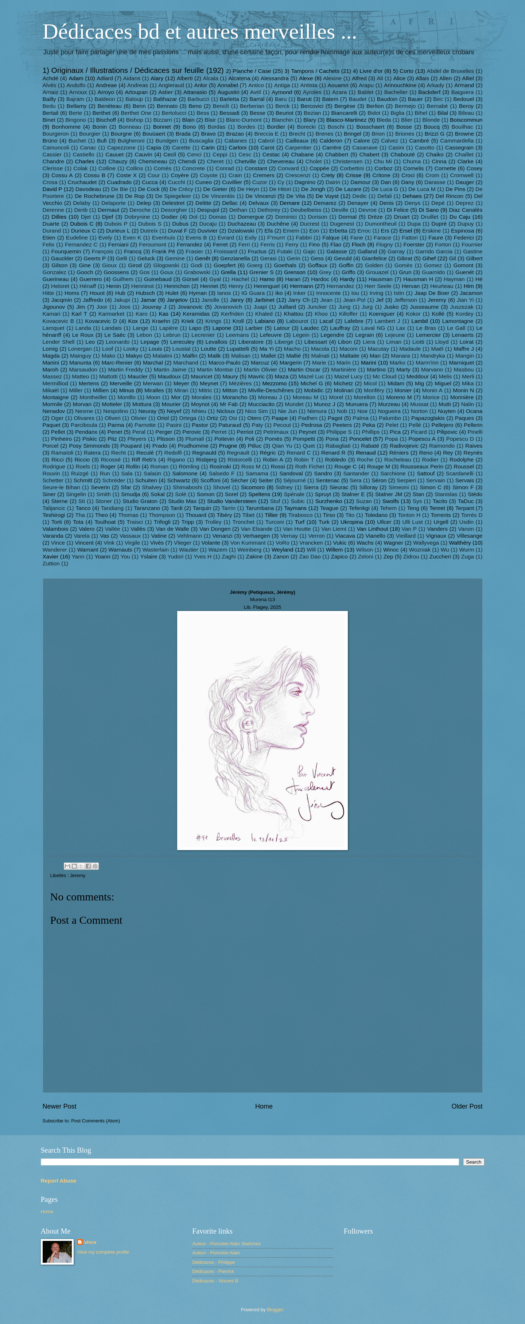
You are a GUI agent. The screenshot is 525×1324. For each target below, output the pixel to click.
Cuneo (203, 182)
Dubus (180, 224)
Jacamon (471, 293)
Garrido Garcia (433, 251)
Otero (254, 418)
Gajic (309, 251)
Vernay (289, 536)
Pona (332, 439)
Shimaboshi (187, 487)
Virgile (132, 543)
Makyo (134, 356)
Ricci (57, 459)
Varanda (53, 536)
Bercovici (312, 106)
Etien (49, 237)
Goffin (346, 265)
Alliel (468, 78)
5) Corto (403, 71)
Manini (51, 362)
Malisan (240, 356)
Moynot (200, 404)
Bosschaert (370, 127)
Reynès (472, 452)
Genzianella (235, 258)
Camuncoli (56, 147)
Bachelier (396, 92)
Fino (314, 244)
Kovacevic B (58, 321)
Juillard (287, 307)
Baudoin (387, 99)
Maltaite (349, 356)
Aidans (131, 78)
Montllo (126, 397)
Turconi (274, 522)
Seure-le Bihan (61, 487)
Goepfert (225, 265)
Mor (176, 397)
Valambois (56, 529)
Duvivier (208, 230)
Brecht (297, 134)
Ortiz (212, 418)
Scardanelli (460, 473)
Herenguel (267, 286)
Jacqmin (61, 300)
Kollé (438, 314)
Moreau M (305, 397)
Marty (403, 369)
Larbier (254, 328)
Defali (384, 196)
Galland (367, 251)
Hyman (198, 293)
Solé (180, 494)
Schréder (113, 480)
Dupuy (466, 224)
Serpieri (406, 480)
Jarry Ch (299, 300)
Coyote (209, 175)
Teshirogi (54, 515)
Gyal (215, 279)
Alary (157, 78)
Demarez (325, 203)
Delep (143, 203)
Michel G (311, 383)
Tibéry (224, 515)
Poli (249, 439)
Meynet (209, 383)
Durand (52, 230)
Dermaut (108, 210)
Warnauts (120, 549)
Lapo (195, 328)
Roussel (464, 466)
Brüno (50, 140)
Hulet (172, 293)
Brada (183, 134)
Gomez (433, 265)
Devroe (367, 210)
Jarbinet (264, 300)
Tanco (82, 508)
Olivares (84, 418)
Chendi (187, 161)
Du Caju (460, 217)
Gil (452, 258)
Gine (85, 265)
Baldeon (104, 99)
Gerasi (268, 258)
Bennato (167, 106)
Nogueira (389, 411)
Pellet (58, 432)
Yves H (202, 556)
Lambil (419, 321)
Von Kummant (247, 543)
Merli (468, 376)
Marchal (153, 362)
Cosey (475, 168)
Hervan (411, 286)
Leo (90, 342)
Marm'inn (427, 362)
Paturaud (229, 425)
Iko (279, 293)
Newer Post (60, 1106)
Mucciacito (261, 404)
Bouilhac (462, 127)
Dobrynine (137, 217)
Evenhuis (163, 237)
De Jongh (313, 189)
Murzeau (389, 404)
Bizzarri (162, 120)
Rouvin (51, 473)
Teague (329, 508)
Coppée (319, 168)
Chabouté (402, 154)
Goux (167, 272)
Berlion (375, 106)
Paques (464, 418)
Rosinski (220, 466)
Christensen (347, 161)
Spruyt (323, 494)
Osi (233, 418)
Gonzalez (54, 272)
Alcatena (239, 78)
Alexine (332, 78)
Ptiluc (254, 446)
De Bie (119, 189)
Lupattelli (238, 349)
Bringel (352, 134)
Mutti (445, 404)
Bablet (366, 92)
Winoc (391, 549)
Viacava (345, 536)
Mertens (89, 383)
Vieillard (406, 536)
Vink (109, 543)
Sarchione (393, 473)
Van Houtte (297, 529)
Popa (391, 439)
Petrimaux (276, 432)
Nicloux (226, 411)
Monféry (374, 390)
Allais (422, 78)
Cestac (271, 154)
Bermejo (405, 106)
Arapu (366, 85)
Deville (339, 210)
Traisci (135, 522)
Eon (314, 230)
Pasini (174, 425)
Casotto (424, 147)
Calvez (389, 140)
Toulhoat (105, 522)
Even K (132, 237)
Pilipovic (447, 432)
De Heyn (248, 189)
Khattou (293, 314)
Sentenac (327, 480)
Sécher (240, 480)
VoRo (282, 543)
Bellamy (77, 106)
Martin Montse (215, 369)
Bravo (208, 134)
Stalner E (353, 494)
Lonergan (80, 349)
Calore (361, 140)
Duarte (51, 224)
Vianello (375, 536)
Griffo (348, 272)
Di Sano (429, 210)
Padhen (308, 418)
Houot (97, 293)
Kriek (188, 321)
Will (311, 549)
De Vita (295, 196)
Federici (464, 237)
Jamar (148, 300)
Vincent (84, 543)
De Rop (134, 196)
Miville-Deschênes (270, 390)
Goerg (254, 265)
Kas (163, 314)
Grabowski (197, 272)
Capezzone (121, 147)
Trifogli (162, 522)
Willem (334, 549)
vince (90, 1242)
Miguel (443, 383)
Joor (101, 307)
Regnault (238, 452)
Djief (107, 217)
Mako (109, 356)
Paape (280, 418)
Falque (330, 237)
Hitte (48, 293)
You (125, 556)
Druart (402, 217)
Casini (396, 147)
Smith (103, 494)
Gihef (429, 258)
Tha (80, 515)
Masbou (464, 369)
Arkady (435, 85)
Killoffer (348, 314)
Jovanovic (190, 307)
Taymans (295, 508)
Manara (400, 356)
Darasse (434, 182)
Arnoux (78, 92)
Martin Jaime (170, 369)
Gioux (109, 265)
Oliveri (113, 418)
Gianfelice (374, 258)
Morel (336, 397)
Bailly (49, 99)
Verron (316, 536)
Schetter (53, 480)
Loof (107, 349)
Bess (203, 113)
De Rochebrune (94, 196)
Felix (49, 244)
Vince (58, 543)
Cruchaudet (82, 182)
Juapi (260, 307)
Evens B (196, 237)
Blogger (275, 1309)
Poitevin (224, 439)
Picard (419, 432)
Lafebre (353, 321)
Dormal (347, 217)
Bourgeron (56, 134)
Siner (49, 494)
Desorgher (174, 210)
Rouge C (345, 466)
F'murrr (276, 237)
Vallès (138, 529)
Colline (107, 168)
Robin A (273, 459)
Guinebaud (158, 279)
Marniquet (461, 362)
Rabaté (370, 446)
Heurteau (442, 286)
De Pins (455, 189)
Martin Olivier (260, 369)
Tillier (271, 515)
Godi (196, 265)
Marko (397, 362)
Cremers (263, 175)
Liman (393, 342)
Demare (290, 203)
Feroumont (152, 244)
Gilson (59, 265)
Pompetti (304, 439)
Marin (344, 362)
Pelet (391, 425)
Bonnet (162, 127)
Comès (162, 168)
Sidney (284, 487)
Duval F (177, 230)
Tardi (176, 508)
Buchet (77, 140)
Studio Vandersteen (231, 501)
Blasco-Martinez (346, 120)
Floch (359, 244)
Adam (76, 78)
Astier (165, 92)
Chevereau (281, 161)
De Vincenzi (260, 196)
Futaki (284, 251)
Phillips (371, 432)
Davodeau (88, 189)
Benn (139, 106)
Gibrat (404, 258)
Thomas (128, 515)
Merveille (121, 383)
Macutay (378, 349)
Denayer (358, 203)
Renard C (299, 452)
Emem (291, 230)
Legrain (364, 335)
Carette (181, 147)
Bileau (466, 113)
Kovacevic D (101, 321)
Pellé (415, 425)
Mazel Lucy (348, 376)
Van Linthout (372, 529)
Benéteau (110, 106)
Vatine (159, 536)
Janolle (210, 300)
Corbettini (352, 168)
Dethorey (268, 210)
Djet (86, 217)
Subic (298, 501)
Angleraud (171, 85)
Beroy (466, 106)
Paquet (52, 425)
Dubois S (150, 224)
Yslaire (148, 556)
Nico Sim (256, 411)
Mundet (294, 404)
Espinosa (462, 230)
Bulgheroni (131, 140)
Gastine (472, 251)
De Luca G (385, 189)
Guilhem (122, 279)
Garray (396, 251)
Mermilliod (55, 383)
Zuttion (51, 563)
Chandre (53, 161)
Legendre (332, 335)
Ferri (244, 244)
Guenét (464, 272)
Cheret (215, 161)
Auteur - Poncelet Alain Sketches (226, 1243)
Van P (409, 529)
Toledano (376, 515)
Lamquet (54, 328)
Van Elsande (257, 529)
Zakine (254, 556)
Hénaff (87, 286)
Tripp (187, 522)
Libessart (315, 342)
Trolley (213, 522)
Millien (101, 390)
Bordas (217, 127)
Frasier (194, 251)
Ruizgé (80, 473)
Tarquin (202, 508)
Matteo (80, 376)
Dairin (333, 182)
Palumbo (390, 418)
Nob (342, 411)
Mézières (240, 383)
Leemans (237, 335)
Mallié (293, 356)
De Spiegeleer (173, 196)
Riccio (82, 459)
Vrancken (311, 543)
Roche (365, 459)
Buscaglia (201, 140)
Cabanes (236, 140)
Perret (219, 432)
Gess (317, 258)
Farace (382, 237)
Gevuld (343, 258)
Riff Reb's (144, 459)
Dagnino (305, 182)
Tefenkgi (359, 508)
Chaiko (435, 154)
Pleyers (137, 439)
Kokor (413, 314)
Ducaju (208, 224)
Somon (205, 494)
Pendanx (86, 432)
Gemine (174, 258)
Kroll (238, 321)
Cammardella (457, 140)
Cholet (314, 161)
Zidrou (411, 556)
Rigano (176, 459)
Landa (83, 328)
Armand (464, 85)
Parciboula (84, 425)
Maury (230, 376)
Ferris (267, 244)
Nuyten (447, 411)
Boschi (335, 127)
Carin (208, 147)
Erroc (364, 230)
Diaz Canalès (465, 210)
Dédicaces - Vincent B (215, 1281)
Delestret (173, 203)
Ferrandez (189, 244)
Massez (52, 376)
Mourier (171, 404)
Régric (268, 452)
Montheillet (93, 397)
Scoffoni (210, 480)
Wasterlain (156, 549)
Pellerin (473, 425)
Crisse (354, 175)
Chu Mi (383, 161)
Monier (403, 390)
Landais (112, 328)
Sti (81, 501)
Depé (438, 203)
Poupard (130, 446)
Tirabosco (300, 515)
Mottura (141, 404)
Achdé (51, 78)
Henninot (142, 286)
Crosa (50, 182)
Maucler (138, 376)
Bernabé (437, 106)
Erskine (431, 230)
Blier (406, 120)
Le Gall (456, 328)
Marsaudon (83, 369)
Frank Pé (163, 251)
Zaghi (229, 556)
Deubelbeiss (306, 210)
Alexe (306, 78)
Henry (236, 286)
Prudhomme (193, 446)
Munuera (357, 404)
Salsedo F (221, 473)
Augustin (229, 92)
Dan (386, 182)
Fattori (410, 237)
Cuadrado (119, 182)
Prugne (228, 446)
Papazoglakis (428, 418)
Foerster (414, 244)
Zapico (339, 556)
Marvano (432, 369)
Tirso (329, 515)
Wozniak (420, 549)
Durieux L (118, 230)
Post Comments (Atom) (95, 1121)
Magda (51, 356)
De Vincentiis (218, 196)
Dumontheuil (381, 224)
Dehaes (412, 196)
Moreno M (399, 397)
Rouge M (378, 466)
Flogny (384, 244)
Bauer (415, 99)
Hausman (381, 279)
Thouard (196, 515)
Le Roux (83, 335)
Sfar (126, 487)
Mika (468, 383)
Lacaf (326, 321)
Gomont (463, 265)
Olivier (139, 418)
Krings (213, 321)
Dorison (317, 217)
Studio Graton (140, 501)
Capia (154, 147)
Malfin (189, 356)
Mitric (205, 390)
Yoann (102, 556)
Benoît (221, 106)
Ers (385, 230)
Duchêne (278, 224)
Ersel (405, 230)
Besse (257, 113)
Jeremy (437, 300)
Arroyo (106, 92)
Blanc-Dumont (244, 120)
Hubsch (145, 293)
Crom (432, 175)
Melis (445, 376)
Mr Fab (229, 404)
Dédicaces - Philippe (213, 1262)
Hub (120, 293)
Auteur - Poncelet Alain (216, 1252)
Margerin (291, 362)
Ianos (224, 293)
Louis (155, 349)
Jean (326, 300)
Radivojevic (404, 446)
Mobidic (313, 390)
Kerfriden (232, 314)
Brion (378, 134)
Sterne (59, 501)
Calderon (331, 140)
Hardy (347, 279)
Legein (301, 335)
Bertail (51, 113)
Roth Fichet (309, 466)
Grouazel (377, 272)
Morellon (365, 397)
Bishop (134, 120)
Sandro (323, 473)
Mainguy (80, 356)
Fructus (257, 251)
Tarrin (228, 508)
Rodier (430, 459)
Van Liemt (333, 529)
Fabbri (304, 237)
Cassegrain (459, 147)
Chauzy (117, 161)
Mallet (268, 356)
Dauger (464, 182)
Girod (135, 265)
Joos (124, 307)
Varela (81, 536)
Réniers (399, 452)
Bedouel (463, 99)
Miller (75, 390)
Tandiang (112, 508)
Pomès (273, 439)
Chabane (302, 154)
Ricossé (111, 459)
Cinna (439, 161)
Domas (217, 217)
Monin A (432, 390)
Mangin (464, 356)
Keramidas (196, 314)
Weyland (282, 549)
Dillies (58, 217)
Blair (210, 120)
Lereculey (182, 342)
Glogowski (166, 265)
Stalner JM (388, 494)
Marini (368, 362)
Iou (355, 293)
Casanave (365, 147)
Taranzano (147, 508)
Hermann (301, 286)
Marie (319, 362)
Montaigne (56, 397)
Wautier (188, 549)
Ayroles (312, 92)
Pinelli (474, 432)
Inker (299, 293)
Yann (78, 556)
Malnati (320, 356)
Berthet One (136, 113)
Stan (418, 494)
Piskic (89, 439)
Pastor (200, 425)
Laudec (310, 328)
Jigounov (54, 307)
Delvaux (259, 203)
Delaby (81, 203)
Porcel (51, 446)
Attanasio (195, 92)
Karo (142, 314)
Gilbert (474, 258)
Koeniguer (381, 314)
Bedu (49, 106)
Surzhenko (328, 501)
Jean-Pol (354, 300)
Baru (281, 99)
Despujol (208, 210)
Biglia (397, 113)
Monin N (463, 390)
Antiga (282, 85)
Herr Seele (378, 286)
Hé (479, 279)
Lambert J (387, 321)
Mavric (256, 376)
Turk (324, 522)
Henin (113, 286)
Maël (437, 349)
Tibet (248, 515)
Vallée (112, 529)
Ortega (187, 418)
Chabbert (337, 154)
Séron (379, 480)
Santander (356, 473)
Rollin (133, 466)
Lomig (50, 349)
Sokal (158, 494)
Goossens (116, 272)
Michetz (343, 383)
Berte (75, 113)
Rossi (278, 466)
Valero (86, 529)
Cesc (244, 154)
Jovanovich (228, 307)
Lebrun (171, 335)
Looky (130, 349)
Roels (82, 466)
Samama (257, 473)
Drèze (375, 217)
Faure (435, 237)
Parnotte (145, 425)
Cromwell (462, 175)
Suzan (364, 501)
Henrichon (177, 286)
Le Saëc (114, 335)
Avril (255, 92)
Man (375, 356)
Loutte (208, 349)
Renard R (333, 452)
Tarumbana (260, 508)
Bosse (404, 127)
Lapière (168, 328)
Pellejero (443, 425)
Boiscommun (466, 120)
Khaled (264, 314)
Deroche (140, 210)
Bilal (443, 113)
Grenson (295, 272)
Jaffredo (93, 300)
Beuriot (284, 113)
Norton (419, 411)
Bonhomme (66, 127)
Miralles (154, 390)
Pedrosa (311, 425)
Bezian (312, 113)
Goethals (285, 265)
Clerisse (53, 168)
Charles (84, 161)
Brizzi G (435, 134)
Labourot (297, 321)
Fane (356, 237)
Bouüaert (154, 134)
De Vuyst (327, 196)
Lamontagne (458, 321)
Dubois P (116, 224)
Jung (344, 307)
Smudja (130, 494)
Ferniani (118, 244)
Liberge (284, 342)
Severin (100, 487)
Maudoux (169, 376)
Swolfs (390, 501)
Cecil (169, 154)
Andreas (137, 85)
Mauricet (201, 376)
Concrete (193, 168)
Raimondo (442, 446)
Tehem (388, 508)
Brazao (235, 134)
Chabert (369, 154)
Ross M (251, 466)
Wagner (393, 543)
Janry (237, 300)
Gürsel (190, 279)
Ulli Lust (412, 522)
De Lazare (348, 189)
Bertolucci (174, 113)
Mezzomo (274, 383)
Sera (356, 480)
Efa (268, 230)
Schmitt (83, 480)
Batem (330, 99)
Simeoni (399, 487)
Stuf (275, 501)
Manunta (80, 362)
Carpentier (298, 147)
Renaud (366, 452)
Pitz (112, 439)
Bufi (102, 140)
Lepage (149, 342)
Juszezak (461, 307)
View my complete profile (103, 1252)
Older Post (466, 1106)
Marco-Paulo (225, 362)
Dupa (414, 224)
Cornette (445, 168)
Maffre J (464, 349)
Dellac (230, 203)
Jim (80, 307)
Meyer (181, 383)
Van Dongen (214, 529)
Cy (280, 182)
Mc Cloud (384, 376)
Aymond (282, 92)
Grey (325, 272)
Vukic (339, 543)
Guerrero (90, 279)
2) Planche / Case (248, 71)
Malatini (162, 356)
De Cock (149, 189)
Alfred (359, 78)
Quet (309, 446)
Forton (443, 244)
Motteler (112, 404)
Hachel (240, 279)
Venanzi (223, 536)
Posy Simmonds (89, 446)
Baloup (134, 99)
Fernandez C (81, 244)
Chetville (245, 161)
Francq (132, 251)
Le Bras (426, 328)
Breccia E (266, 134)
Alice (399, 78)
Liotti (418, 342)
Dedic (359, 196)
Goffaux (317, 265)
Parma (116, 425)
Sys (417, 501)
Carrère (331, 147)
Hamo (267, 279)
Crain (235, 175)
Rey (448, 452)
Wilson (364, 549)
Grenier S (261, 272)
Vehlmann (189, 536)
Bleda (384, 120)
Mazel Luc (311, 376)
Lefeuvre (271, 335)
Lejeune (395, 335)
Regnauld (204, 452)
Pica (395, 432)
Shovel (221, 487)
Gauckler (62, 258)
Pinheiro (61, 439)
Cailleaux (297, 140)
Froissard (225, 251)
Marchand (185, 362)
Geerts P (94, 258)
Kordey (465, 314)
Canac (88, 147)
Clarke (465, 161)
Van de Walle (172, 529)
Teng (413, 508)
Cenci (194, 154)
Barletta (229, 99)
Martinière (343, 369)
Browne (464, 134)
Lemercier (428, 335)
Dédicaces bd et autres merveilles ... (200, 31)
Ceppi (220, 154)
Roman (159, 466)
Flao (335, 244)
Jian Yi (465, 300)
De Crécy (181, 189)
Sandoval (291, 473)
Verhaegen (256, 536)
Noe (362, 411)
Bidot (374, 113)
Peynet (307, 432)
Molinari (344, 390)
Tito (349, 515)
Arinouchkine (400, 85)
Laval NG (373, 328)
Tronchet (243, 522)
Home (264, 1106)
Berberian (252, 106)
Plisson (166, 439)
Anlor (200, 85)
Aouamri (338, 85)
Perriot (245, 432)
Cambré (419, 140)
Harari (292, 279)
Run (105, 473)
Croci (408, 175)
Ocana (474, 411)
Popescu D (460, 439)
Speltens (259, 494)
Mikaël (51, 390)
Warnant (87, 549)
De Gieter (215, 189)
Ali (380, 78)
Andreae (106, 85)
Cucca (150, 182)
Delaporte (113, 203)
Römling (189, 466)
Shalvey (152, 487)
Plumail (195, 439)
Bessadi (229, 113)
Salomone (185, 473)
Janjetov (177, 300)
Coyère (180, 175)
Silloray (368, 487)
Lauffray (340, 328)
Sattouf (426, 473)
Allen (445, 78)
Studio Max (182, 501)
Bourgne (121, 134)
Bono (189, 127)
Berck (282, 106)
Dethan (238, 210)
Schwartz (178, 480)
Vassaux (130, 536)
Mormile (53, 404)
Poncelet (360, 439)
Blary (309, 120)
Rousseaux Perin (421, 466)
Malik (214, 356)
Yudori (175, 556)
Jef (380, 300)
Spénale (294, 494)
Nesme (84, 411)
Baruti (304, 99)
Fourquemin (66, 251)
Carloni (237, 147)
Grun (405, 272)
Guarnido (433, 272)
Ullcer (384, 522)
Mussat (419, 404)
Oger (57, 418)
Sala (126, 473)
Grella (228, 272)
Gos (144, 272)
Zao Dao (309, 556)
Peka (368, 425)
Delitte (203, 203)
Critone (381, 175)
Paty (257, 425)
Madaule (410, 349)
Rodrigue (54, 466)
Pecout (282, 425)
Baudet (357, 99)
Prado (159, 446)
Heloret (60, 286)
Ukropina (352, 522)
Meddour (418, 376)
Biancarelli (344, 113)
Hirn (469, 286)
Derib (81, 210)
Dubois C (81, 224)
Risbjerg (206, 459)
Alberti (185, 78)
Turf (299, 522)
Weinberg (249, 549)
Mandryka (432, 356)
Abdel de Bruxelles (450, 71)
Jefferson (405, 300)
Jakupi (122, 300)
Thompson (162, 515)
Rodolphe (462, 459)
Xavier (51, 556)
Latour (282, 328)
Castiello (83, 154)
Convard (288, 168)
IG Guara (253, 293)
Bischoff (106, 120)
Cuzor (259, 182)
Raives (473, 446)
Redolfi (173, 452)
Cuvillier (232, 182)
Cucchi (176, 182)
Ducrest (309, 224)
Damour (360, 182)
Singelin (76, 494)
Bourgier (89, 134)
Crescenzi (298, 175)
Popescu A (422, 439)
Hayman (454, 279)
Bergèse (344, 106)
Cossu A (62, 175)
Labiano (265, 321)
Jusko (391, 307)
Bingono (75, 120)
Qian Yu (282, 446)
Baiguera (462, 92)
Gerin (293, 258)
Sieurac (338, 487)
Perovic (191, 432)
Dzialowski (241, 230)
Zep (388, 556)
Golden (374, 265)
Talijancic (54, 508)
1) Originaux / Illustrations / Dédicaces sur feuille (123, 70)
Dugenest (342, 224)
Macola (320, 349)
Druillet (429, 217)
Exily (251, 237)
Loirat (466, 342)
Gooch (85, 272)
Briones (404, 134)
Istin (399, 293)
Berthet (102, 113)
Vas (104, 536)
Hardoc (320, 279)
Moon (153, 397)
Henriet (209, 286)
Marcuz (260, 362)
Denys (413, 203)
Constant (256, 168)
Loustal (181, 349)
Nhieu (198, 411)
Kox (133, 321)
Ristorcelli (240, 459)
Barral (256, 99)
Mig (419, 383)
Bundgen (167, 140)
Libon (345, 342)
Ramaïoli (62, 452)
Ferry (291, 244)
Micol (370, 383)
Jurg (367, 307)
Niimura (317, 411)
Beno (195, 106)
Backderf (429, 92)
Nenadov (54, 411)
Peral (138, 432)
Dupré (439, 224)
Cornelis (413, 168)
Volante (210, 543)
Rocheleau (397, 459)
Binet (49, 120)
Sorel (231, 494)
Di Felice (398, 210)
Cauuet (114, 154)
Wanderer (55, 549)
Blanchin (282, 120)
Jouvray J (154, 307)
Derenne (53, 210)
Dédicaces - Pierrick (213, 1271)
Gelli (121, 258)
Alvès (50, 85)
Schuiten (146, 480)
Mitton (230, 390)
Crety (328, 175)
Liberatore (251, 342)
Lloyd (442, 342)
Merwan (153, 383)
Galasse (336, 251)
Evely (105, 237)
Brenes (325, 134)
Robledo (335, 459)
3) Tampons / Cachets (311, 71)
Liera (369, 342)
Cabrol (266, 140)
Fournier (472, 244)
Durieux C (83, 230)
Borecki (306, 127)
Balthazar (165, 99)
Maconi (348, 349)
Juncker (317, 307)
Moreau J (270, 397)
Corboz (383, 168)
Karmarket (111, 314)
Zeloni (365, 556)
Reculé (145, 452)
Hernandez (340, 286)
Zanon (281, 556)
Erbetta (338, 230)
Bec (438, 99)
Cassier (52, 154)
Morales (201, 397)
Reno (426, 452)
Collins (134, 168)
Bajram (75, 99)
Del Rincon (449, 196)
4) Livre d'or (368, 71)
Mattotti (108, 376)
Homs (72, 293)
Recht (118, 452)
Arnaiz (51, 92)
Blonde (431, 120)
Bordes (246, 127)
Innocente (328, 293)
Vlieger (182, 543)
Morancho (235, 397)
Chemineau (152, 161)
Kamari (52, 314)
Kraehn (161, 321)
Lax (400, 328)
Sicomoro (253, 487)
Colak (80, 168)
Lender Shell (59, 342)
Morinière (462, 397)
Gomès (403, 265)
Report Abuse (59, 1180)
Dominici (286, 217)
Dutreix (149, 230)
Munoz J (324, 404)
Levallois (217, 342)
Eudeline (77, 237)
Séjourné (294, 480)
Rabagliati (338, 446)
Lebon (144, 335)
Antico (256, 85)
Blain (188, 120)
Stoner (104, 501)
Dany (407, 182)
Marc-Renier (117, 362)
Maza (282, 376)
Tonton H (409, 515)
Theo (101, 515)
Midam (396, 383)
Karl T (79, 314)
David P (52, 189)
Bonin (100, 127)
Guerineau (56, 279)
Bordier (276, 127)
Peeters (342, 425)
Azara (339, 92)
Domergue (251, 217)
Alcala (210, 78)
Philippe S (339, 432)
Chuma (412, 161)
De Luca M (422, 189)
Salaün (152, 473)
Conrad (224, 168)
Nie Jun (287, 411)
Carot (268, 147)
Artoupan (136, 92)
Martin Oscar (304, 369)
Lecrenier (203, 335)
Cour (154, 175)
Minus (126, 390)
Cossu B (94, 175)
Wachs (365, 543)
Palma (361, 418)
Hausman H (418, 279)
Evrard (226, 237)
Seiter (265, 480)
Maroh (51, 369)
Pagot (335, 418)
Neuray (148, 411)
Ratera (92, 452)
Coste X (126, 175)
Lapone (222, 328)
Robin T (304, 459)
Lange (140, 328)
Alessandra (275, 78)
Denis (387, 203)
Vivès (157, 543)
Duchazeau (242, 224)
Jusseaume (424, 307)
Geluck (146, 258)
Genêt (202, 258)
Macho (292, 349)
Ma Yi (266, 349)
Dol (193, 217)
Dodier (169, 217)
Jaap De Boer (432, 293)
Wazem (218, 549)
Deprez (465, 203)
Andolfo (75, 85)
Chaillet (464, 154)
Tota (78, 522)
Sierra (311, 487)
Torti (56, 522)
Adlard (105, 78)
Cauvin (143, 154)
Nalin (467, 404)
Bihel (421, 113)
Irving (377, 293)
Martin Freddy (125, 369)
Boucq (432, 127)
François (102, 251)
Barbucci (198, 99)
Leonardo (117, 342)
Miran (181, 390)
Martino (376, 369)
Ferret (220, 244)
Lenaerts (463, 335)
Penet (115, 432)
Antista (308, 85)
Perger (163, 432)
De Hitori (280, 189)
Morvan (82, 404)
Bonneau (129, 127)
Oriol (163, 418)
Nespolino (115, 411)
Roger (108, 466)
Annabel (227, 85)
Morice (431, 397)
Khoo (321, 314)
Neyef (174, 411)
